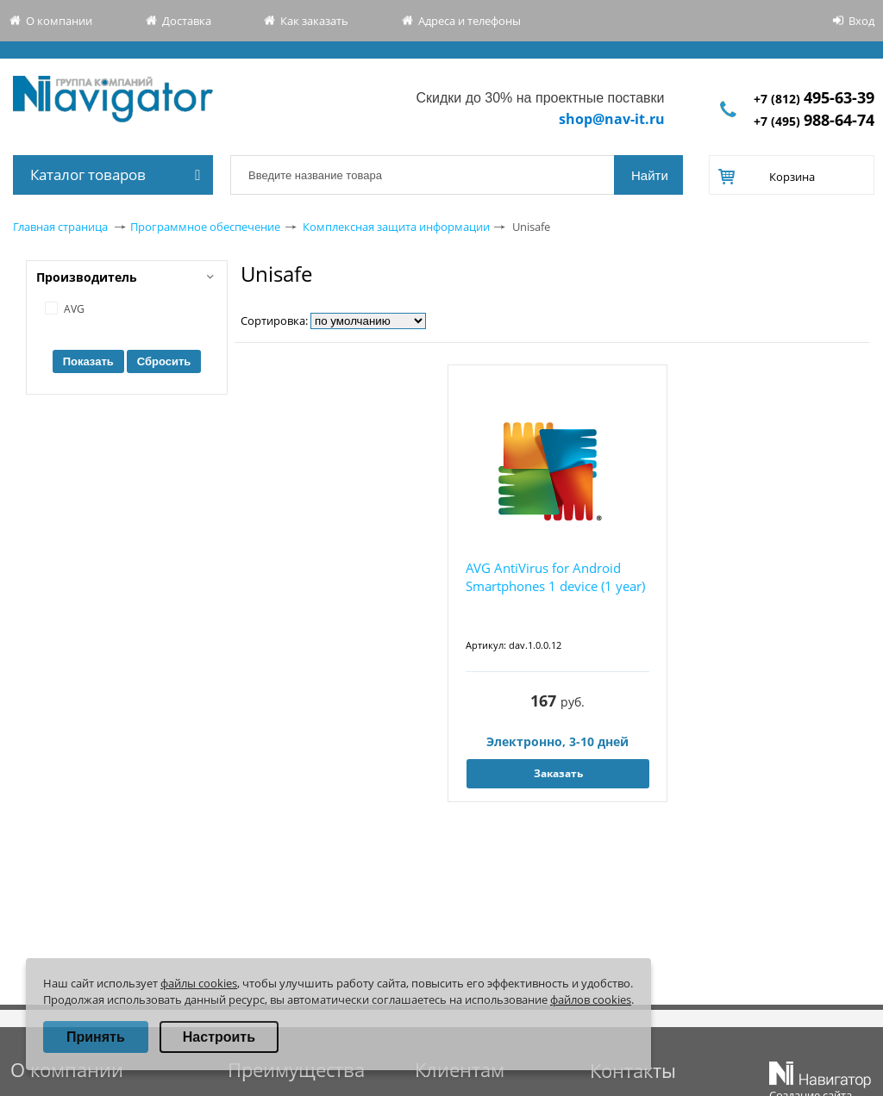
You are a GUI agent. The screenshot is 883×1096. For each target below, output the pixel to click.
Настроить (219, 1037)
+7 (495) (814, 121)
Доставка (186, 20)
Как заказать (314, 20)
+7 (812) (814, 98)
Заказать (558, 773)
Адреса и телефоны (469, 20)
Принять (95, 1037)
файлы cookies (198, 983)
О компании (59, 20)
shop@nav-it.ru (612, 118)
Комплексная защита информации (396, 226)
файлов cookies (590, 999)
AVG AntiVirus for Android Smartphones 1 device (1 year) (555, 577)
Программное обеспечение (205, 226)
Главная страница (60, 226)
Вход (861, 20)
